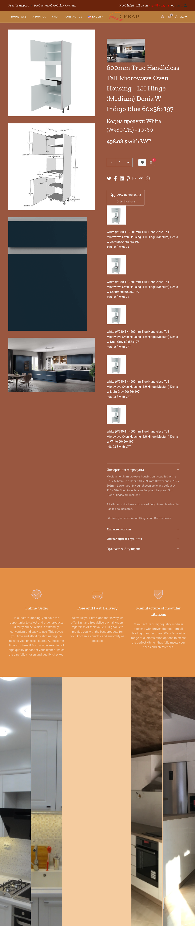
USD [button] (183, 18)
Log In (179, 5)
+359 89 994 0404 (125, 195)
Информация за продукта (143, 470)
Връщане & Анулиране (143, 549)
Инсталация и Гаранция (143, 539)
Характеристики (143, 529)
